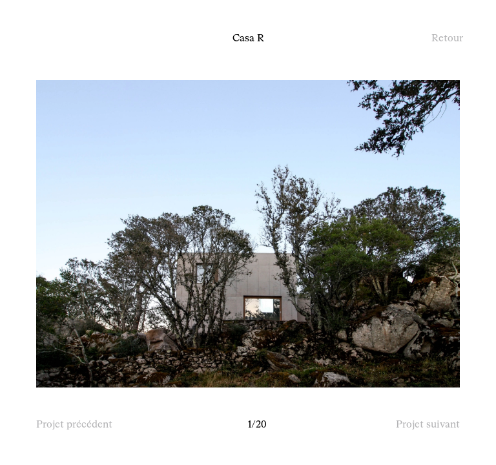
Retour (447, 38)
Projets (99, 38)
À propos (54, 38)
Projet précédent (74, 424)
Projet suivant (428, 424)
